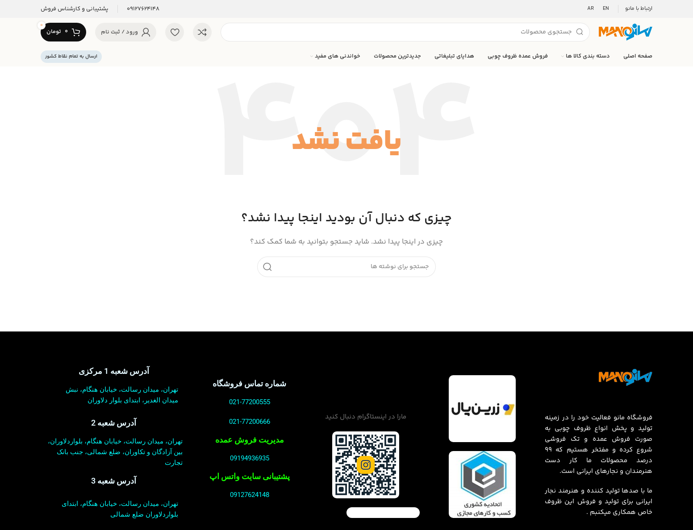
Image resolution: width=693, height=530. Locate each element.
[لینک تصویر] (625, 377)
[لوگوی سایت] (625, 32)
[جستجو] (405, 32)
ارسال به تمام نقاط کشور (71, 56)
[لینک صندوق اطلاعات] (143, 9)
